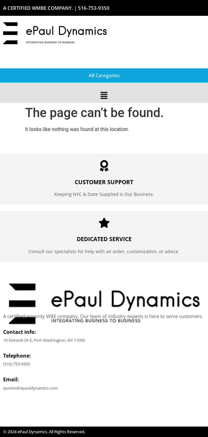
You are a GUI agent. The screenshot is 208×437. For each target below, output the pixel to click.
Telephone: (17, 355)
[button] (104, 96)
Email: (11, 379)
